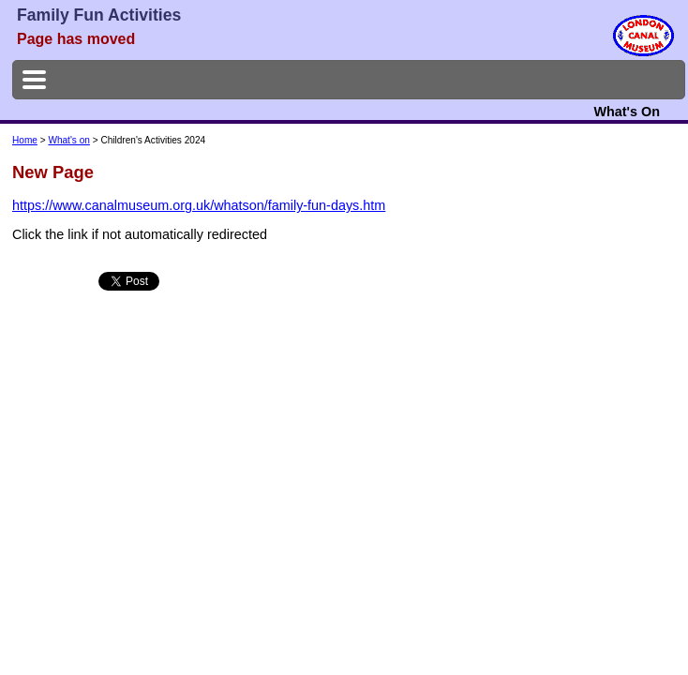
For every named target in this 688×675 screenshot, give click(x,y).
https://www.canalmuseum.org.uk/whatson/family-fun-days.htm (198, 205)
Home (24, 140)
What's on (69, 140)
